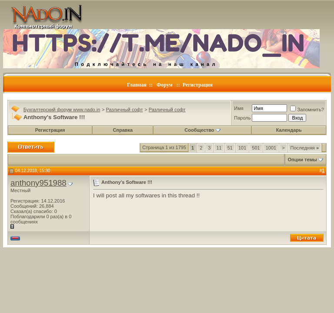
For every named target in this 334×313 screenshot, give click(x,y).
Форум (165, 85)
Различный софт (124, 109)
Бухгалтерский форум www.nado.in (61, 109)
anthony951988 (38, 182)
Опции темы (302, 159)
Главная (137, 85)
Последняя (305, 147)
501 (256, 147)
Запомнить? (307, 109)
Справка (123, 130)
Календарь (289, 130)
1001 (271, 147)
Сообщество (202, 130)
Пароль (242, 117)
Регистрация (198, 85)
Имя (238, 108)
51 (230, 147)
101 (242, 147)
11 (218, 147)
